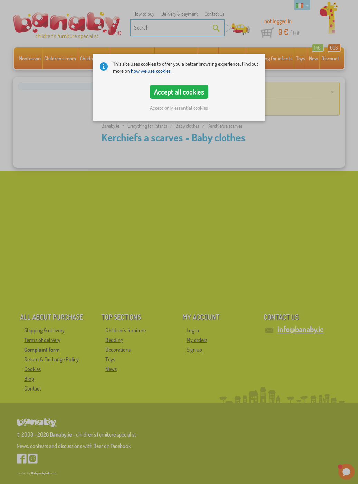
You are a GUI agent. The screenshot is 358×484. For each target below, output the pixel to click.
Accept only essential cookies (179, 108)
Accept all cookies (179, 91)
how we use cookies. (151, 71)
